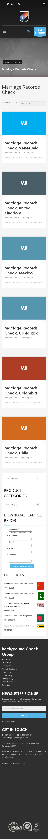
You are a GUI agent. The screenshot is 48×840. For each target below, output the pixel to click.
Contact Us (6, 685)
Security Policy (7, 679)
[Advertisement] (24, 793)
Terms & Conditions (9, 669)
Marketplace (7, 666)
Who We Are (7, 659)
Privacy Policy (7, 672)
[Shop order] (33, 103)
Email (11, 542)
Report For (14, 529)
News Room (6, 663)
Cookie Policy (7, 675)
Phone (11, 548)
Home (7, 62)
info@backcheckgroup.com (17, 738)
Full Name (13, 535)
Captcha (12, 554)
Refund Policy (7, 682)
